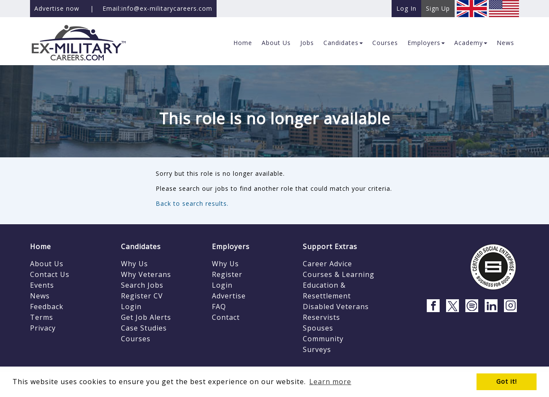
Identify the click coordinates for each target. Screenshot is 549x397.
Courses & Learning (338, 274)
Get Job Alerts (146, 317)
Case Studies (144, 328)
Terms (41, 317)
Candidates (141, 246)
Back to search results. (192, 203)
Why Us (134, 263)
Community (323, 338)
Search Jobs (142, 285)
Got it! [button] (506, 381)
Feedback (46, 306)
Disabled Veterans (336, 306)
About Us (46, 263)
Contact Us (49, 274)
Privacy (43, 328)
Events (42, 285)
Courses (136, 338)
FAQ (219, 306)
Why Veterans (146, 274)
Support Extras (330, 246)
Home (40, 246)
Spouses (318, 328)
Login (131, 306)
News (40, 296)
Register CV (142, 296)
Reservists (321, 317)
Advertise (229, 296)
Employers (231, 246)
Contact (226, 317)
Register (227, 274)
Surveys (317, 349)
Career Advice (327, 263)
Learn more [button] (330, 381)
